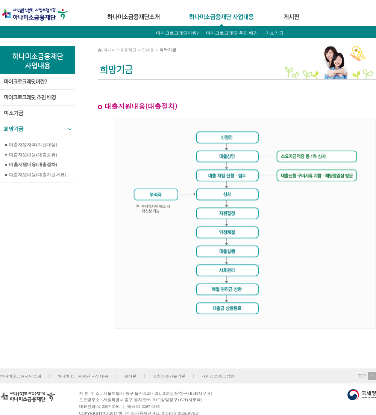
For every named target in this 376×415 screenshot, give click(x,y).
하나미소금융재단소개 (20, 376)
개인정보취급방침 (218, 376)
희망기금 (165, 47)
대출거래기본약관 (168, 376)
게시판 (130, 376)
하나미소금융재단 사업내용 (82, 376)
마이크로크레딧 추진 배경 (232, 33)
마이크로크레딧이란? (177, 33)
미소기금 (274, 33)
